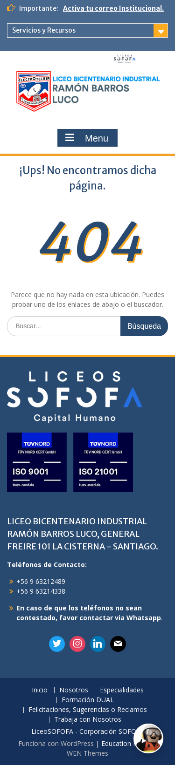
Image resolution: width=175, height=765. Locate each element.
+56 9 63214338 (40, 591)
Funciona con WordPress (56, 743)
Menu (86, 137)
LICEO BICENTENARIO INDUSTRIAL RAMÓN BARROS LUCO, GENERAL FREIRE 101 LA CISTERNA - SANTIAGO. (82, 534)
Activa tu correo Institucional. (113, 8)
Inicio (40, 690)
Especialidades (122, 690)
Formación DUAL (88, 700)
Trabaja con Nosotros (87, 720)
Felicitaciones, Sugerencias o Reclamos (87, 710)
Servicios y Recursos (44, 30)
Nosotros (73, 690)
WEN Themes (87, 753)
